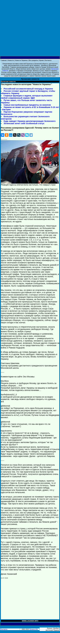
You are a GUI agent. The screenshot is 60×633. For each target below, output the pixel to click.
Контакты (48, 60)
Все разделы (33, 60)
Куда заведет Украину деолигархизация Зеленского (30, 121)
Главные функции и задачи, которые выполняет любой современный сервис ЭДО (26, 96)
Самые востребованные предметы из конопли (27, 105)
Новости (11, 60)
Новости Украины (21, 60)
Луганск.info (33, 629)
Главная (4, 60)
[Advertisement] (30, 28)
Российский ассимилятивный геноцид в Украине (28, 89)
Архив (41, 60)
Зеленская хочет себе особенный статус (24, 123)
